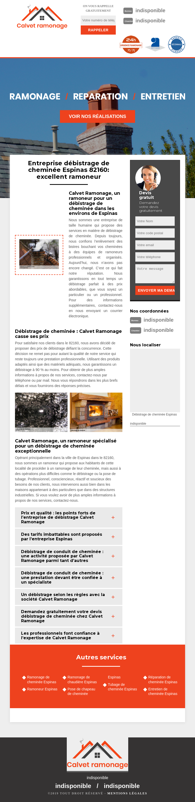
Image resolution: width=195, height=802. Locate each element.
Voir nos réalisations (97, 116)
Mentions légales (127, 793)
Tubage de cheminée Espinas (122, 686)
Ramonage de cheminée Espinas (41, 679)
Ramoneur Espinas (42, 689)
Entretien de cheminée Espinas (162, 691)
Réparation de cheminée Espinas (162, 679)
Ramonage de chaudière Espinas (82, 679)
